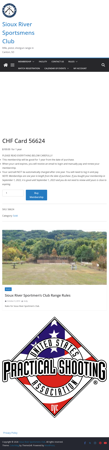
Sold (15, 215)
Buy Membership (36, 195)
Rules (71, 61)
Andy (26, 301)
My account (80, 68)
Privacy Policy (10, 432)
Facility (43, 61)
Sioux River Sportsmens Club (18, 32)
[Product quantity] (13, 193)
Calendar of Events (55, 68)
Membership (24, 61)
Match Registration (29, 68)
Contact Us (58, 61)
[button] (32, 62)
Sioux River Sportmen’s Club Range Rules (38, 295)
